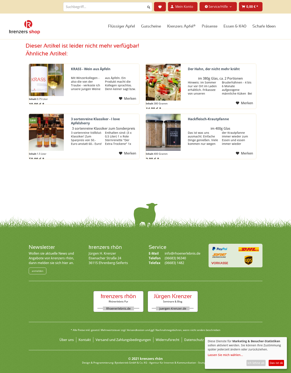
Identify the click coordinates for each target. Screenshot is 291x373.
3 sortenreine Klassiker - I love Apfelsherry (95, 121)
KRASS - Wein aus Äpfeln (91, 69)
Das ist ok (276, 363)
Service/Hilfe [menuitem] (217, 6)
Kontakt (85, 340)
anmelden (37, 271)
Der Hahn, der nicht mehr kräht (214, 69)
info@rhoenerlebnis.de (182, 253)
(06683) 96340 (175, 258)
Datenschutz (194, 340)
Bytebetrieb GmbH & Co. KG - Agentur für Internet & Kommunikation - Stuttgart (162, 362)
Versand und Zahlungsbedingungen (123, 340)
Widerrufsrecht (167, 340)
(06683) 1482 (174, 263)
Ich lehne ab (256, 363)
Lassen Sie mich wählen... (225, 355)
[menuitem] (250, 6)
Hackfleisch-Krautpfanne (208, 119)
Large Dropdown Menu (24, 27)
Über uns (66, 340)
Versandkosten (136, 330)
